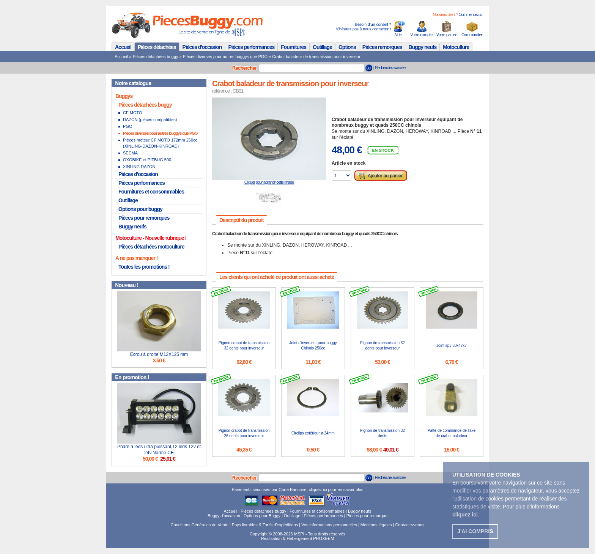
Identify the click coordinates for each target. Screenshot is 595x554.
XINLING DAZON (139, 166)
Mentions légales (376, 525)
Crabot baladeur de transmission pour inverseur (316, 56)
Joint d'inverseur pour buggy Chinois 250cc (313, 345)
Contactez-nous (409, 525)
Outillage (322, 47)
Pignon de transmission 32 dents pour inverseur (382, 345)
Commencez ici (470, 14)
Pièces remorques (382, 47)
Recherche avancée (390, 67)
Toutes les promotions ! (144, 267)
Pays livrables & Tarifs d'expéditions (265, 525)
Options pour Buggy (262, 515)
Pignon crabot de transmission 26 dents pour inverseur (244, 433)
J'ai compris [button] (475, 531)
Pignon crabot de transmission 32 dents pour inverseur (244, 345)
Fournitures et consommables (151, 192)
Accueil (123, 47)
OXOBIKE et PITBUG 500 (147, 159)
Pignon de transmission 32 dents (382, 433)
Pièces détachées (157, 47)
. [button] (465, 515)
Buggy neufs (422, 47)
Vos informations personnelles (329, 525)
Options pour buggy (140, 209)
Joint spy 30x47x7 (451, 345)
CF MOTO (132, 112)
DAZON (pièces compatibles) (150, 119)
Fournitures (293, 47)
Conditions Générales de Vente (199, 525)
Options (347, 47)
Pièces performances (251, 47)
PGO (127, 126)
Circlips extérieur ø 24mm (313, 433)
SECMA (130, 153)
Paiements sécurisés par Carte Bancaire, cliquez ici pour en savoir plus (298, 489)
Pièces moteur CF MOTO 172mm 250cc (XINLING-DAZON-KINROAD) (160, 143)
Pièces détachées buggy (155, 56)
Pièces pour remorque (366, 515)
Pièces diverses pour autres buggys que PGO (225, 56)
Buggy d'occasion (224, 515)
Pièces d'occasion (202, 47)
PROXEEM (323, 538)
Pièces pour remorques (144, 218)
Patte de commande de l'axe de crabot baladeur (451, 433)
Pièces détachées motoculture (151, 247)
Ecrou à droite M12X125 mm (159, 354)
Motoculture (456, 47)
